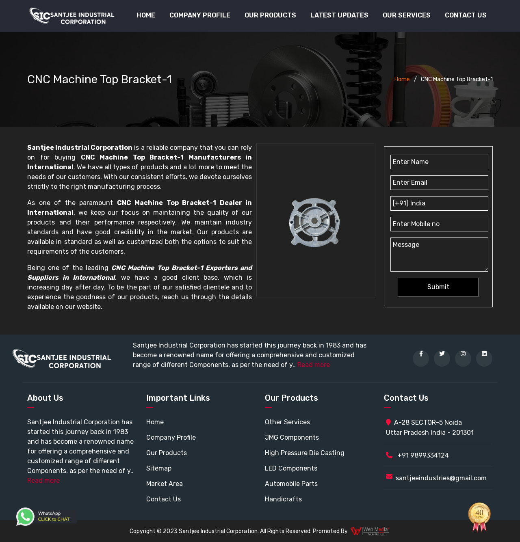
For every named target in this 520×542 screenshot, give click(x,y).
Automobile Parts (291, 484)
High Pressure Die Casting (304, 453)
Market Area (164, 484)
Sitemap (158, 468)
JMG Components (292, 437)
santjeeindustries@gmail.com (441, 478)
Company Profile (199, 15)
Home (145, 15)
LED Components (291, 468)
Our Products (166, 453)
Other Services (287, 422)
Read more (313, 365)
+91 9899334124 (417, 455)
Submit (438, 287)
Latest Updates (339, 15)
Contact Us (466, 15)
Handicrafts (283, 499)
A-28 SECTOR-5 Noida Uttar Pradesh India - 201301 (430, 427)
